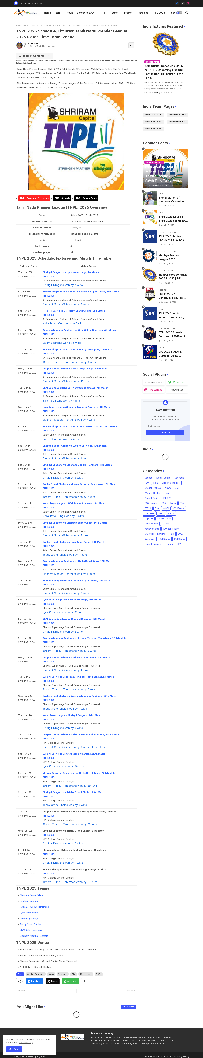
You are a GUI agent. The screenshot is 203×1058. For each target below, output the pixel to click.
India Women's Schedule (178, 121)
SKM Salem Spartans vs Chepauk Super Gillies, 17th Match (77, 580)
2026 (160, 513)
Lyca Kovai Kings (29, 912)
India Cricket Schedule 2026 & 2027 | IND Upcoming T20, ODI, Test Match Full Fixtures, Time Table (163, 71)
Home (47, 12)
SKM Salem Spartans (31, 929)
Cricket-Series (152, 498)
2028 (179, 544)
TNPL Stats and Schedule (34, 198)
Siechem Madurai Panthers (34, 935)
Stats (115, 12)
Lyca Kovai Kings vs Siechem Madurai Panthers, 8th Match (77, 407)
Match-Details (163, 477)
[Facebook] (34, 981)
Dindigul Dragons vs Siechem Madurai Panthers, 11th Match (77, 464)
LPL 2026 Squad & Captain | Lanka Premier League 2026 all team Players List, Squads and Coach (172, 354)
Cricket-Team (164, 518)
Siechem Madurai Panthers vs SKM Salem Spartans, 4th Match (79, 330)
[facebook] (177, 3)
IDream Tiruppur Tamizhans (34, 906)
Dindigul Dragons (29, 901)
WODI (166, 508)
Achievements (152, 528)
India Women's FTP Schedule (154, 121)
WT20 (148, 508)
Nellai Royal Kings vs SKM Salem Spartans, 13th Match (74, 503)
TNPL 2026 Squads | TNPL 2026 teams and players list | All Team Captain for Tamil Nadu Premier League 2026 (173, 219)
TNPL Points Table (86, 198)
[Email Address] (165, 426)
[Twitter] (53, 981)
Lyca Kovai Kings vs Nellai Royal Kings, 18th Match (72, 599)
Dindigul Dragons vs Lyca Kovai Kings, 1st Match (71, 272)
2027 (180, 533)
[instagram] (188, 3)
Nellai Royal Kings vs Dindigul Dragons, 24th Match (72, 715)
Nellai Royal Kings (29, 918)
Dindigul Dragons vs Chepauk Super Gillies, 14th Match (75, 522)
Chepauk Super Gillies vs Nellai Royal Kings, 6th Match (75, 368)
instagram (156, 389)
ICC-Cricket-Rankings (156, 533)
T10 (157, 508)
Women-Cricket (152, 493)
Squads (148, 477)
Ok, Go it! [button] (14, 1049)
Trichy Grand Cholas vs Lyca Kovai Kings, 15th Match (73, 542)
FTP (103, 12)
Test (182, 503)
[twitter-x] (183, 3)
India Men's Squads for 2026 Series (178, 114)
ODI (177, 488)
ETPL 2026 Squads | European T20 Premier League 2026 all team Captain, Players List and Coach (173, 334)
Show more (128, 1006)
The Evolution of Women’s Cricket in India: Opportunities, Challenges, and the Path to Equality (172, 200)
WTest (165, 523)
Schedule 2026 (86, 12)
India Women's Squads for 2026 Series (154, 128)
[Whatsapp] (70, 981)
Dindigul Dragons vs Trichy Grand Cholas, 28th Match (74, 792)
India (57, 12)
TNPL (26, 25)
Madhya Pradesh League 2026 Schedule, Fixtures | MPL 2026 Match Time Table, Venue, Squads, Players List (173, 257)
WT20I (171, 513)
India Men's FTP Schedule (154, 114)
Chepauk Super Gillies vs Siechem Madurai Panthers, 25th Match (81, 734)
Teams (128, 12)
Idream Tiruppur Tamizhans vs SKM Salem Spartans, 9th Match (80, 426)
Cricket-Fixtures (153, 488)
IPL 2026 (159, 12)
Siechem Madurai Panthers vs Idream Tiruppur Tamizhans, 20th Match (84, 638)
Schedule (62, 974)
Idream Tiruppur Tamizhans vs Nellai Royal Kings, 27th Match (79, 773)
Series (168, 493)
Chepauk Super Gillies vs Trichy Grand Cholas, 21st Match (76, 657)
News (69, 12)
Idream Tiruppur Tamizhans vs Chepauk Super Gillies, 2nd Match (81, 291)
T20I (164, 503)
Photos (169, 544)
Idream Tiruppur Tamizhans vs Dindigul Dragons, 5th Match (77, 349)
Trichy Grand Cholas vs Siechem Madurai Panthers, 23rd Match (80, 695)
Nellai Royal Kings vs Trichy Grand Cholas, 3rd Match (74, 310)
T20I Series (164, 539)
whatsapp (179, 382)
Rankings (143, 12)
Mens (51, 974)
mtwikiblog (177, 389)
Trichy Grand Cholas (30, 924)
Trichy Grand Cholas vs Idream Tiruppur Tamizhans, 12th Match (80, 484)
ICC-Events (178, 508)
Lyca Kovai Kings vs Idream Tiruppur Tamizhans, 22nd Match (78, 676)
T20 (73, 974)
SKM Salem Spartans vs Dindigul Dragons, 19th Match (74, 618)
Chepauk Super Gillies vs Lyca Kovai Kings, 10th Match (75, 445)
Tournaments (151, 523)
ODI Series (179, 539)
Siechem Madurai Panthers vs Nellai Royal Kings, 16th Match (78, 561)
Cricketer (149, 513)
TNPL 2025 (49, 276)
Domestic (149, 539)
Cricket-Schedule (35, 974)
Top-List (149, 518)
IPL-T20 (167, 498)
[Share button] (84, 981)
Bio (172, 533)
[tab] (47, 13)
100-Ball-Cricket (171, 528)
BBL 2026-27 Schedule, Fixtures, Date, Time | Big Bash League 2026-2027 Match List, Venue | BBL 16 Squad (172, 296)
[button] (179, 12)
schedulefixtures (154, 382)
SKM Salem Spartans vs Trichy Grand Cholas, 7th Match (75, 387)
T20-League (86, 974)
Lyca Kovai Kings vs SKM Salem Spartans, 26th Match (74, 753)
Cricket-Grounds (153, 544)
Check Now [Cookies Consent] (25, 1042)
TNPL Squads (62, 198)
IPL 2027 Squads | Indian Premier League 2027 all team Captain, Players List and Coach (173, 315)
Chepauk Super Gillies (31, 895)
